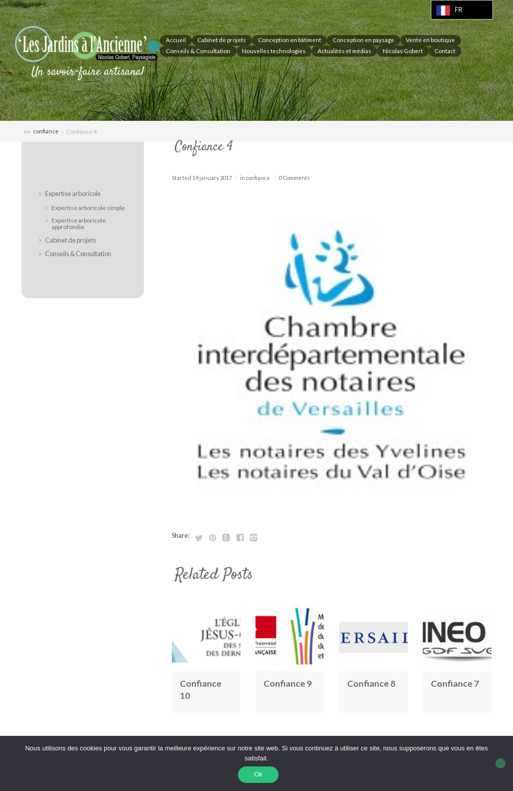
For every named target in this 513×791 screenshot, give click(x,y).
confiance (46, 131)
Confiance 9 (288, 683)
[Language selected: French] (462, 10)
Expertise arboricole (74, 193)
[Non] (500, 764)
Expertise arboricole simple (88, 208)
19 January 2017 (212, 177)
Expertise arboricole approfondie (79, 224)
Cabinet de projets (72, 240)
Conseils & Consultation (80, 254)
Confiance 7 (455, 683)
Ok (259, 775)
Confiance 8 (371, 683)
